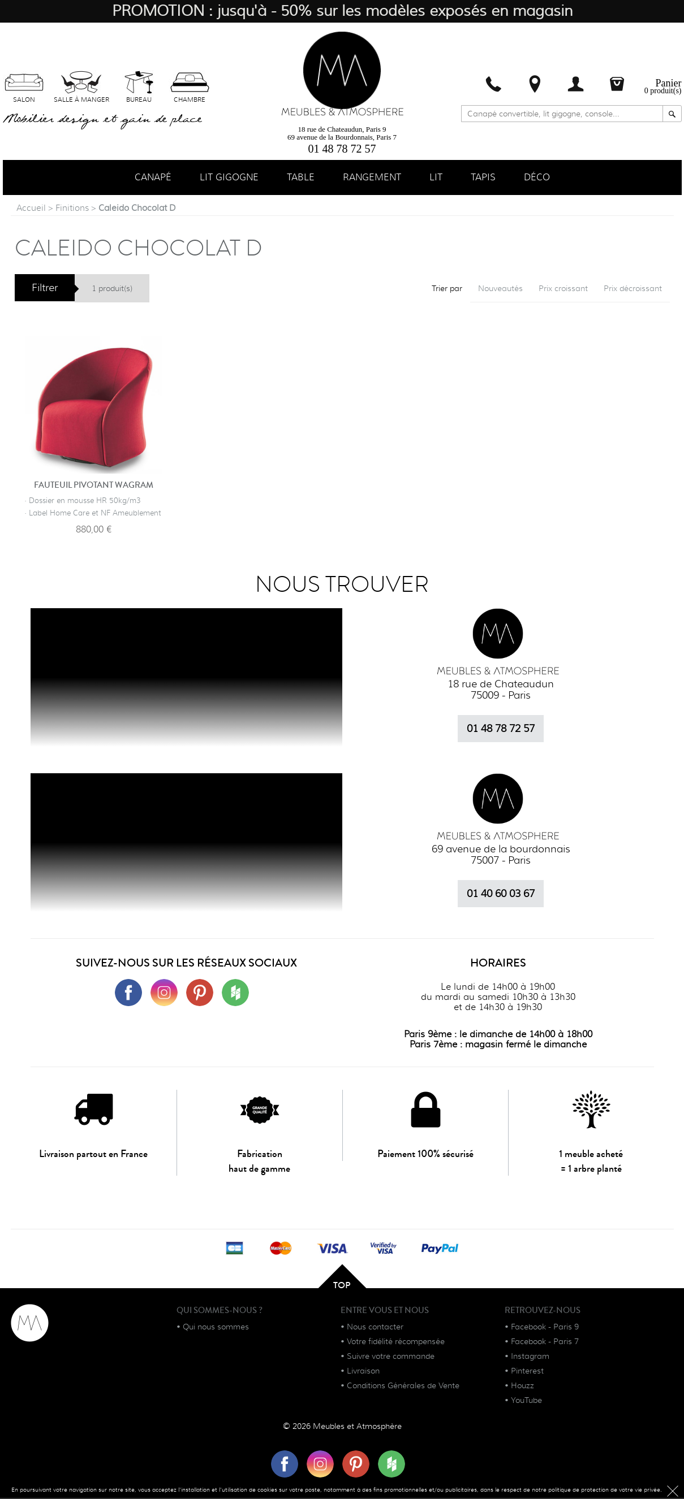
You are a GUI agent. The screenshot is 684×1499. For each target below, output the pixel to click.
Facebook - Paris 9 (545, 1328)
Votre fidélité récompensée (396, 1342)
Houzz (522, 1386)
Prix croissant (563, 289)
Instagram (530, 1357)
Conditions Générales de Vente (403, 1386)
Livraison (363, 1372)
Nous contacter (375, 1328)
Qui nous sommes (216, 1328)
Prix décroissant (633, 289)
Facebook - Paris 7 (545, 1342)
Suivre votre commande (391, 1357)
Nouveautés (500, 289)
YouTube (526, 1401)
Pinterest (527, 1372)
